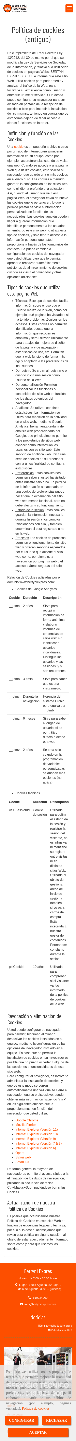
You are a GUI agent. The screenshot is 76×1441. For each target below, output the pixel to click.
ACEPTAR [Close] (38, 1432)
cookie (19, 146)
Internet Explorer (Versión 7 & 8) (38, 1143)
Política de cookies (35, 1408)
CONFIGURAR (21, 1420)
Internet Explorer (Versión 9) (35, 1139)
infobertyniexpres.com (40, 1304)
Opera (19, 1153)
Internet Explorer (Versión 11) (36, 1129)
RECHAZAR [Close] (56, 1420)
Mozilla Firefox (25, 1125)
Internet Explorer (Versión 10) (36, 1134)
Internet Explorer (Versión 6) (35, 1148)
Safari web (23, 1157)
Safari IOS (22, 1162)
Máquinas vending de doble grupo (55, 1325)
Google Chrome (26, 1120)
